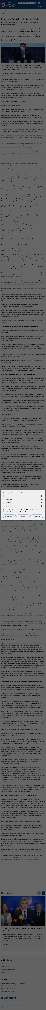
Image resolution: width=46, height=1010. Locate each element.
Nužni (6, 496)
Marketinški (8, 506)
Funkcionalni (8, 499)
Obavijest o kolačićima (8, 511)
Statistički (8, 502)
